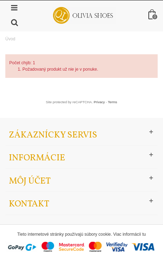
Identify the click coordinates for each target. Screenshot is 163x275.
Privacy (99, 102)
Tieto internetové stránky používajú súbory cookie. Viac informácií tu (81, 234)
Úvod (10, 38)
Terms (112, 102)
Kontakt (29, 204)
